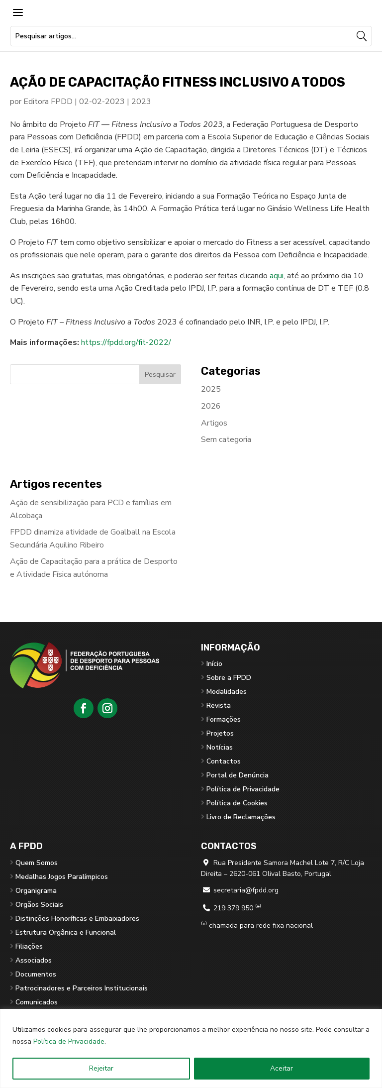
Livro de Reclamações (241, 817)
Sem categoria (226, 439)
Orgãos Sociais (39, 904)
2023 (141, 101)
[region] (191, 1048)
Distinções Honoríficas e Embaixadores (77, 918)
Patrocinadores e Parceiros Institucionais (81, 988)
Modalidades (226, 691)
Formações (223, 719)
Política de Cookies (237, 803)
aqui (277, 275)
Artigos (214, 423)
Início (214, 663)
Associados (33, 960)
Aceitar (281, 1068)
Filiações (29, 946)
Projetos (220, 733)
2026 (211, 406)
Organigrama (36, 890)
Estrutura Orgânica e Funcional (65, 932)
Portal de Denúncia (237, 775)
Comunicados (36, 1002)
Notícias (219, 747)
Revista (218, 705)
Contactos (223, 761)
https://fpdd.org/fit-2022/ (126, 342)
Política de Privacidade (68, 1041)
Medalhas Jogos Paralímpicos (61, 876)
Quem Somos (36, 863)
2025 (211, 389)
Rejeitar (101, 1068)
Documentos (35, 974)
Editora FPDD (48, 101)
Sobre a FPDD (228, 677)
